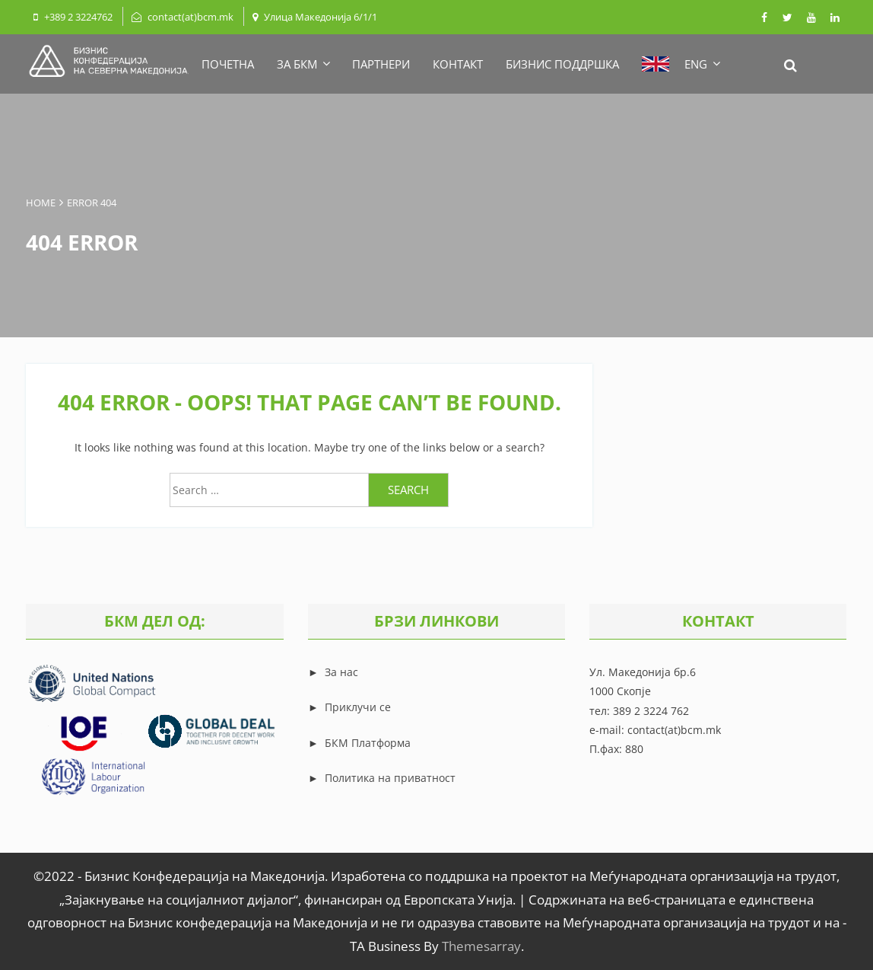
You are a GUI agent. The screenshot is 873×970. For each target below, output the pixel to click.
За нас (340, 672)
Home (41, 202)
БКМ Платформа (368, 742)
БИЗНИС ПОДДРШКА (562, 64)
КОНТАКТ (458, 64)
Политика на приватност (390, 778)
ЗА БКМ (303, 64)
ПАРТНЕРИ (381, 64)
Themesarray (481, 946)
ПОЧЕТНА (228, 64)
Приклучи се (358, 707)
